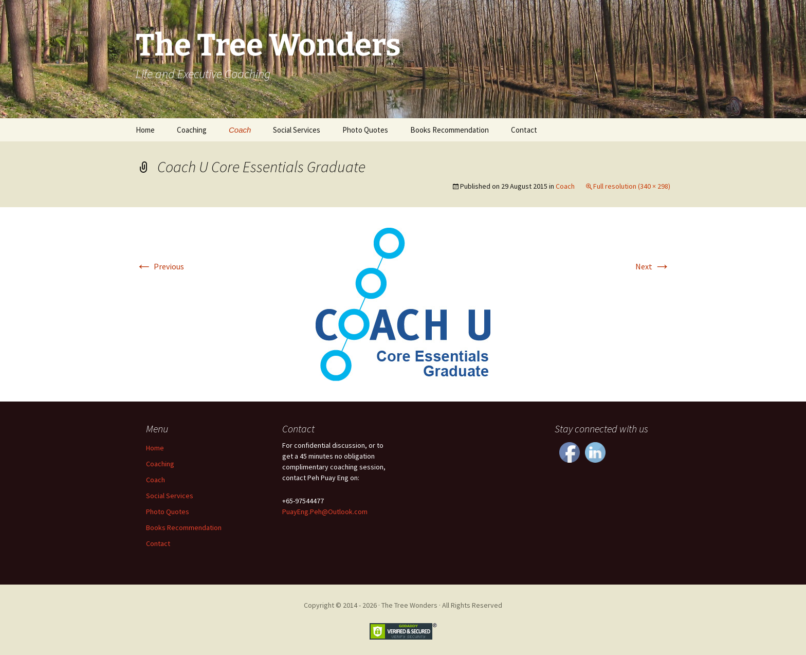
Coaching (192, 130)
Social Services (296, 130)
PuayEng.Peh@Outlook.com (325, 511)
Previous (160, 266)
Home (145, 130)
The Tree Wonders (409, 605)
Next (652, 266)
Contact (524, 130)
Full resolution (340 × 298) (631, 186)
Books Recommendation (449, 130)
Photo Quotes (365, 130)
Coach (240, 129)
